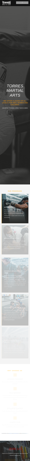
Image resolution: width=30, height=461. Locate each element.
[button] (22, 2)
